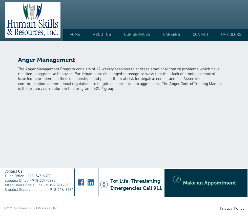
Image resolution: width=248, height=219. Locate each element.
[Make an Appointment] (205, 183)
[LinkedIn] (91, 182)
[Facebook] (81, 182)
